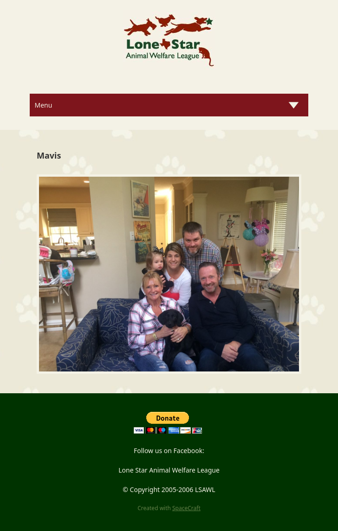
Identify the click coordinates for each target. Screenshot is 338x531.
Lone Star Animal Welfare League (169, 470)
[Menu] (169, 105)
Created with (169, 508)
